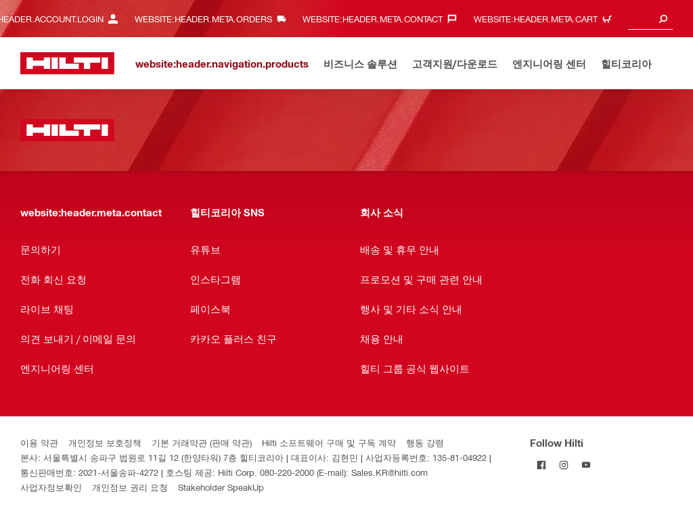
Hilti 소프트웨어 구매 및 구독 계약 (329, 442)
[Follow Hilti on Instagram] (563, 465)
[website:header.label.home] (67, 63)
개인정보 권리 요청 (130, 487)
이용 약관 (39, 442)
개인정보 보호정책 (104, 442)
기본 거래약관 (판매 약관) (202, 442)
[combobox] (650, 18)
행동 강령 (425, 442)
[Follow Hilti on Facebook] (541, 465)
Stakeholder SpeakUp (221, 487)
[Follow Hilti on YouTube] (586, 465)
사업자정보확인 (51, 487)
